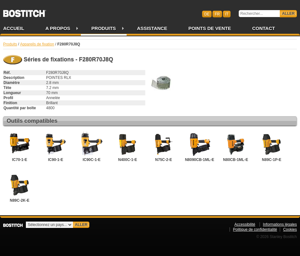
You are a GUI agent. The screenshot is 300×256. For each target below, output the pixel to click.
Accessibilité (244, 224)
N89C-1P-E (271, 147)
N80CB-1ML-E (235, 147)
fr (217, 14)
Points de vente (209, 28)
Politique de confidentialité (255, 229)
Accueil (13, 28)
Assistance (152, 28)
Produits (103, 28)
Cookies (290, 229)
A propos (57, 28)
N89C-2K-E (19, 187)
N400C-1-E (127, 147)
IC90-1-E (55, 147)
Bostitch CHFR (24, 11)
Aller (288, 13)
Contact (263, 28)
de (207, 14)
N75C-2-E (163, 147)
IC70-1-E (19, 147)
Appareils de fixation (37, 44)
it (227, 14)
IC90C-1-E (91, 147)
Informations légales (280, 224)
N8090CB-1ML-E (199, 147)
